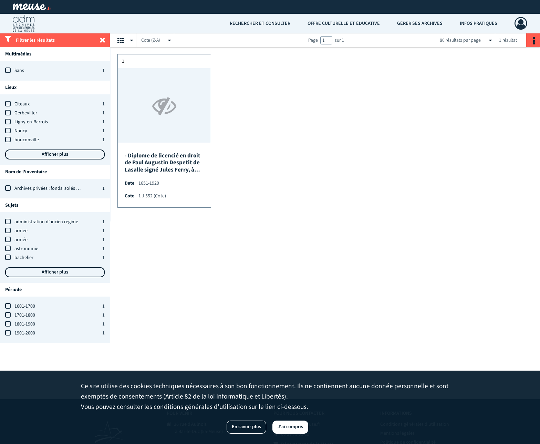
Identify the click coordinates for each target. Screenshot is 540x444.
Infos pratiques (478, 23)
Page (313, 40)
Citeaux (22, 104)
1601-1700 (24, 306)
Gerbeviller (25, 113)
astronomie (26, 248)
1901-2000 (24, 333)
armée (21, 239)
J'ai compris (290, 426)
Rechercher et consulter (260, 23)
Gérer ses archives (420, 23)
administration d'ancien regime (46, 221)
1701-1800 (24, 315)
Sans (19, 70)
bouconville (26, 139)
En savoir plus (246, 426)
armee (21, 230)
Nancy (20, 130)
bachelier (23, 257)
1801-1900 (24, 324)
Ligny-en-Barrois (31, 121)
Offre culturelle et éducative (344, 23)
